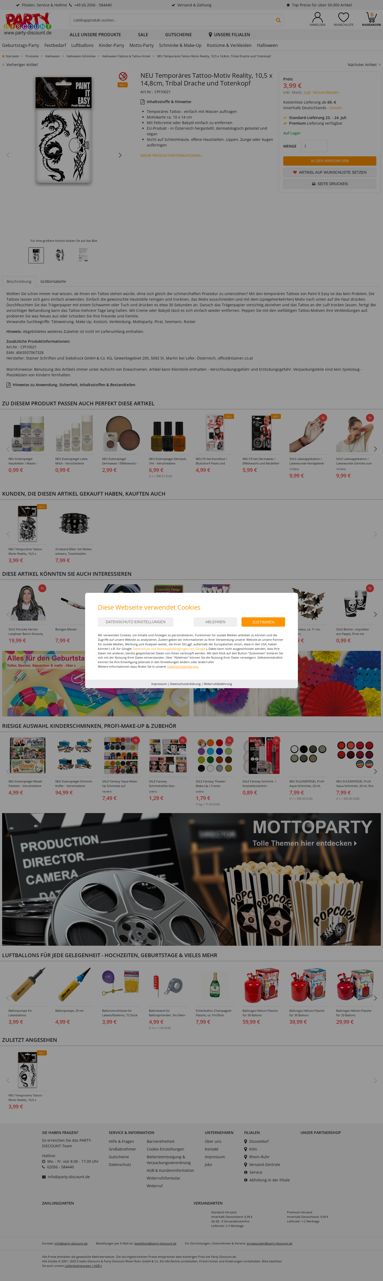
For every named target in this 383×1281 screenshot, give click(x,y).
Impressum (159, 684)
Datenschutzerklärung (185, 684)
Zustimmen (263, 622)
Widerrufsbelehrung (218, 684)
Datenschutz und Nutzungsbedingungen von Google (169, 649)
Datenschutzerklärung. (183, 666)
